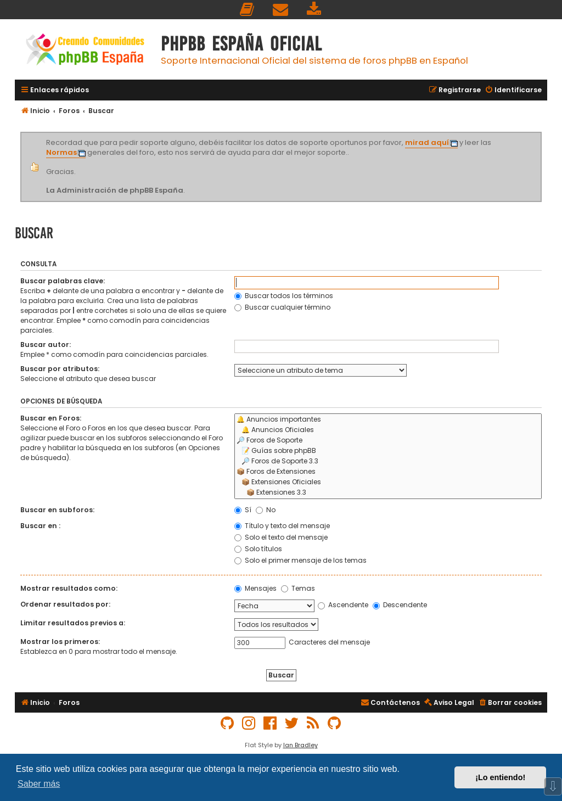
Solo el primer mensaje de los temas (300, 560)
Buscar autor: (45, 344)
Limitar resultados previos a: (72, 623)
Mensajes (255, 588)
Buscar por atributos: (59, 368)
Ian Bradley (300, 745)
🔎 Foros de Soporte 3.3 (388, 461)
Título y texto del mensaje (282, 525)
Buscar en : (40, 525)
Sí (242, 509)
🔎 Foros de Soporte (388, 440)
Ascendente (343, 604)
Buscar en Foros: (50, 418)
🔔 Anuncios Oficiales (388, 430)
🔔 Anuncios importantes (388, 419)
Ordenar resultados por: (65, 604)
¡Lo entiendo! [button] (500, 777)
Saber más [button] (39, 783)
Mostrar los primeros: (60, 641)
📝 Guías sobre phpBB (388, 451)
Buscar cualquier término (282, 307)
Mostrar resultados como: (68, 588)
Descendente (400, 604)
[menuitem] (247, 9)
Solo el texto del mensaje (281, 537)
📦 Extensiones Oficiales (388, 482)
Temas (298, 588)
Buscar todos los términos (283, 295)
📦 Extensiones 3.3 (388, 493)
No (266, 509)
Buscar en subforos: (57, 509)
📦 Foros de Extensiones (388, 472)
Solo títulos (258, 548)
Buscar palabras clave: (62, 280)
